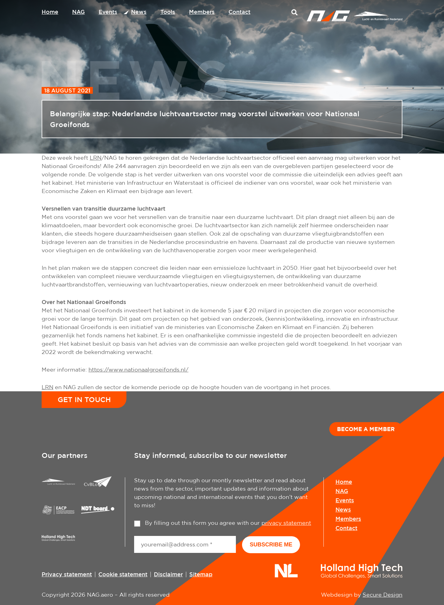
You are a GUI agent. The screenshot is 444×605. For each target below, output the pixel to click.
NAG (78, 12)
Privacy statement (67, 574)
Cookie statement (122, 574)
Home (50, 12)
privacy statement (286, 523)
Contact (239, 12)
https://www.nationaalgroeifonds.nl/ (138, 369)
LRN (95, 158)
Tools (167, 12)
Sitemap (200, 574)
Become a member (366, 429)
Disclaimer (168, 574)
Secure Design (382, 595)
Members (202, 12)
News (138, 12)
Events (108, 12)
